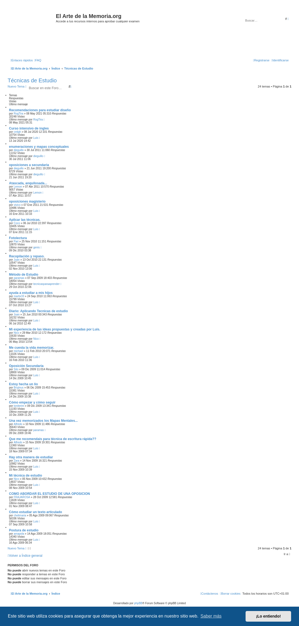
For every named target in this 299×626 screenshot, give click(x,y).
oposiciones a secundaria (29, 165)
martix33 (19, 296)
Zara (16, 460)
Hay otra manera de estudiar (31, 457)
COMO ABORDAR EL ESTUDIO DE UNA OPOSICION (49, 494)
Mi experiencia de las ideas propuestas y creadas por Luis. (54, 329)
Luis (35, 137)
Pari (16, 241)
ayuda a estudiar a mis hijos (31, 293)
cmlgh (17, 131)
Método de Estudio (23, 274)
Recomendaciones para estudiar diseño (40, 110)
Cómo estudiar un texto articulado (35, 512)
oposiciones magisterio (27, 201)
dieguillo (19, 150)
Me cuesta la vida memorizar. (31, 348)
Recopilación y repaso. (27, 256)
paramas (19, 277)
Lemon (18, 186)
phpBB (138, 603)
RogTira (18, 113)
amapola (19, 533)
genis (36, 247)
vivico (17, 204)
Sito (16, 369)
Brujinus (18, 387)
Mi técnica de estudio (25, 475)
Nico (16, 332)
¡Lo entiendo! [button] (268, 616)
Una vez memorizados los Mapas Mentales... (43, 421)
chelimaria (20, 515)
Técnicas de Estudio (32, 80)
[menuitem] (37, 60)
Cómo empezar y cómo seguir (32, 402)
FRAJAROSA (22, 497)
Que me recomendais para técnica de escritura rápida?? (52, 439)
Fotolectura (18, 238)
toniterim (19, 405)
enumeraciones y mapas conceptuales (39, 147)
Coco (17, 223)
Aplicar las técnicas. (24, 220)
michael (18, 351)
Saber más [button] (211, 616)
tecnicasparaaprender (46, 283)
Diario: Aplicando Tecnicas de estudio (38, 311)
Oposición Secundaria (26, 366)
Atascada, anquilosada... (28, 183)
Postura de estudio (23, 530)
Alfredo (18, 424)
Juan (17, 259)
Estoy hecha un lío (23, 384)
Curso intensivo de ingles (29, 128)
